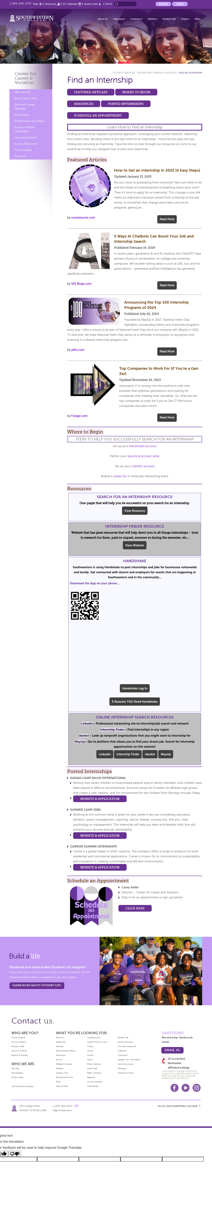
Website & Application (100, 799)
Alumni (185, 19)
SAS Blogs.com (81, 283)
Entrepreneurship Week (29, 121)
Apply (163, 4)
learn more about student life (36, 985)
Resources (83, 103)
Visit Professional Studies (22, 1086)
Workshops (21, 114)
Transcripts (122, 1055)
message (76, 1106)
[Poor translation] (14, 1154)
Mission (90, 1055)
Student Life (169, 19)
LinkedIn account (143, 466)
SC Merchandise (94, 1082)
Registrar (91, 1077)
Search (108, 4)
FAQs (58, 1082)
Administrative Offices (65, 1051)
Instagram (197, 1088)
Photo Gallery (23, 150)
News (198, 19)
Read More (167, 219)
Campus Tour (62, 1073)
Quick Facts (92, 1068)
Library (90, 1051)
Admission (119, 19)
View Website (134, 545)
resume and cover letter (143, 456)
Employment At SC (64, 1077)
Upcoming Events (25, 137)
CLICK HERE (135, 908)
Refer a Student (94, 1073)
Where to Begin (136, 92)
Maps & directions (62, 1110)
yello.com (78, 349)
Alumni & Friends (19, 1051)
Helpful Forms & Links (97, 1042)
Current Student (18, 1042)
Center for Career (25, 78)
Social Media (92, 1086)
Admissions (61, 1055)
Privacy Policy (17, 1077)
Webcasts (122, 1068)
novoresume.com (83, 217)
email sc (172, 1050)
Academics (136, 19)
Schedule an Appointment (98, 115)
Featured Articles (90, 92)
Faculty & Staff (17, 1046)
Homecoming (93, 1037)
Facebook (175, 1088)
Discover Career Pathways (24, 106)
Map (35, 3)
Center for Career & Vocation (157, 72)
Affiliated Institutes (64, 1064)
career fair (120, 476)
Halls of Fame (62, 1086)
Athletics (152, 19)
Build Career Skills (25, 98)
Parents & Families (19, 1055)
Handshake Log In (134, 688)
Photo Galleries (94, 1064)
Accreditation (17, 1073)
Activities (60, 1046)
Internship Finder (127, 754)
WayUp (166, 754)
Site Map (15, 1068)
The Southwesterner (127, 1046)
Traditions (122, 1051)
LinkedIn (105, 754)
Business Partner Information (24, 129)
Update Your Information (129, 1059)
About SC (103, 19)
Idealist (150, 754)
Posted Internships (125, 103)
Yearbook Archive (126, 1073)
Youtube (186, 1088)
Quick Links (91, 3)
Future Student (18, 1037)
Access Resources (26, 143)
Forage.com (79, 416)
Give (180, 4)
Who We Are (22, 92)
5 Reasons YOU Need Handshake (134, 701)
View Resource (134, 510)
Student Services (124, 72)
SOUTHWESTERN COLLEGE (182, 1106)
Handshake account (142, 446)
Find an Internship (190, 72)
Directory (50, 3)
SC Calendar (70, 3)
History (90, 1046)
